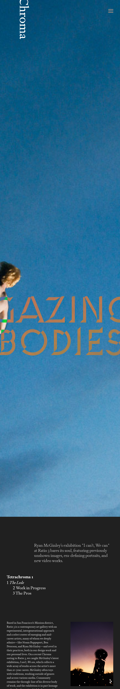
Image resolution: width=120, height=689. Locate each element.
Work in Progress (31, 587)
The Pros (23, 593)
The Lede (16, 582)
